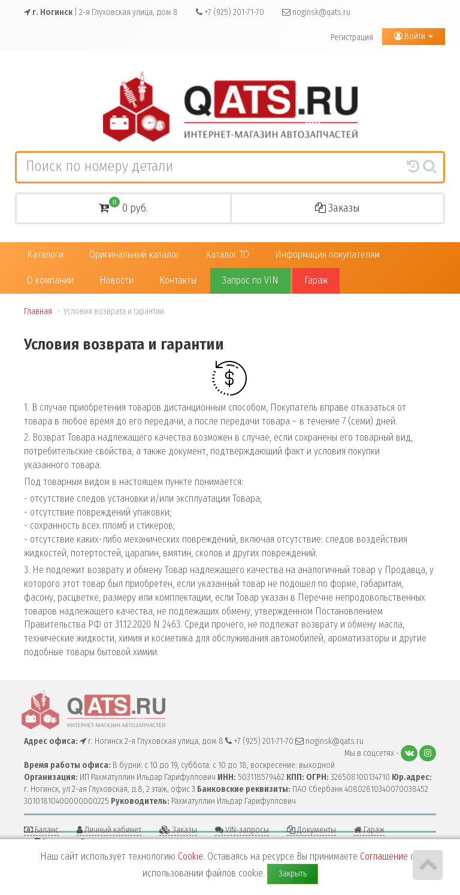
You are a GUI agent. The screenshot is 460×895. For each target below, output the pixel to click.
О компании (50, 280)
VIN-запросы (242, 830)
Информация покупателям (327, 254)
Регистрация (352, 37)
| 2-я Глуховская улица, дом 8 (101, 12)
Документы (311, 830)
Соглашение (384, 856)
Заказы (337, 208)
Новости (116, 280)
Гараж (316, 280)
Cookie (190, 856)
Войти (413, 36)
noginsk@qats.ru (316, 12)
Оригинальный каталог (134, 254)
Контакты (177, 280)
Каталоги (45, 254)
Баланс (41, 830)
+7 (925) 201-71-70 (230, 12)
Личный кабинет (109, 830)
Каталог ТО (227, 254)
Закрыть (293, 874)
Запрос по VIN (250, 280)
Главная (38, 311)
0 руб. (123, 206)
